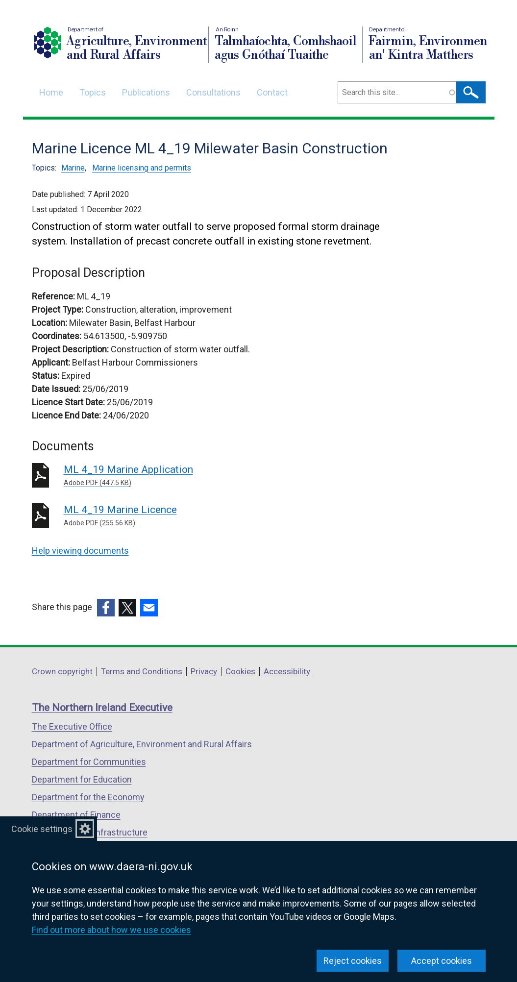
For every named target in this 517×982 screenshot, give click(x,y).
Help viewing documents (80, 550)
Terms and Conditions (141, 671)
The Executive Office (72, 726)
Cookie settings (42, 829)
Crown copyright (62, 671)
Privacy (204, 671)
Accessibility (287, 671)
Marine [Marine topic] (73, 167)
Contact (272, 92)
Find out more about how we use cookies (111, 930)
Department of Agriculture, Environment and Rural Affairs (142, 744)
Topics (92, 92)
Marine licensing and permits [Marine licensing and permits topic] (141, 167)
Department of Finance (76, 815)
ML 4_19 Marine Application (204, 476)
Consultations (213, 92)
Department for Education (82, 779)
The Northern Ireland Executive (102, 707)
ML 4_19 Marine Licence (204, 516)
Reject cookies (352, 961)
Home (51, 92)
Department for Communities (89, 762)
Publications (146, 92)
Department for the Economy (88, 797)
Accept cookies (441, 961)
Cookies (240, 671)
